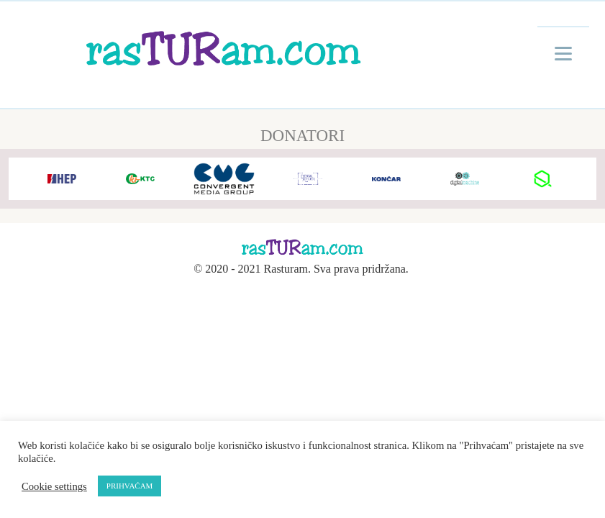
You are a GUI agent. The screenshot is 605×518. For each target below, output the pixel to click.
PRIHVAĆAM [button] (129, 485)
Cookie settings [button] (54, 486)
